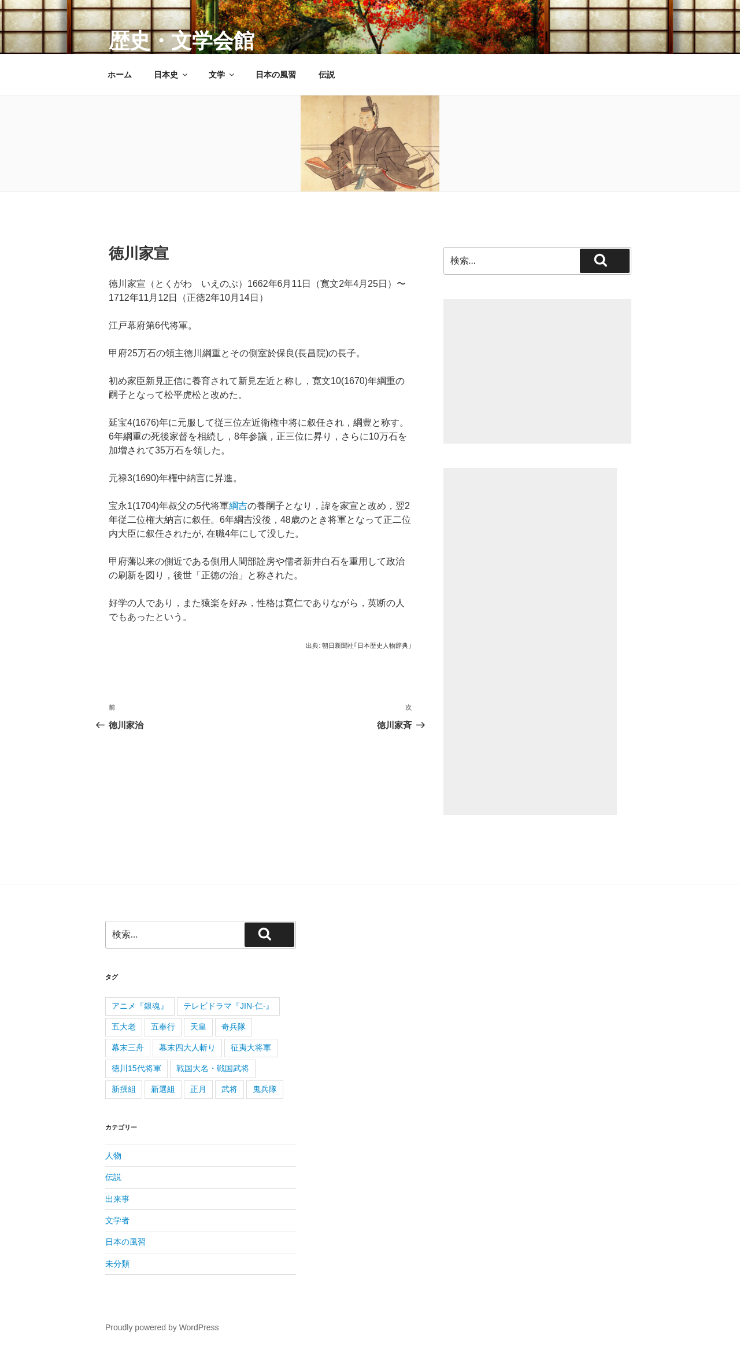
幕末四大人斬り (187, 1047)
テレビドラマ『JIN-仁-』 (228, 1005)
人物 (113, 1155)
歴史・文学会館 (181, 41)
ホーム (120, 74)
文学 (222, 74)
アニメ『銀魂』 (140, 1005)
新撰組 (124, 1089)
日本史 (171, 74)
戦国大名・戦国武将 (212, 1068)
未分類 (117, 1263)
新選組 (163, 1089)
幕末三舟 (128, 1047)
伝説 (327, 74)
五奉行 (163, 1026)
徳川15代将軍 (136, 1068)
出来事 (117, 1199)
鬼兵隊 (265, 1089)
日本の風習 (276, 74)
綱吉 (238, 506)
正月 (198, 1089)
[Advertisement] (537, 371)
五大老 (124, 1026)
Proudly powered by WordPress (162, 1327)
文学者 (117, 1220)
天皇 (198, 1026)
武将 (229, 1089)
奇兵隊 (233, 1026)
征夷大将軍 (251, 1047)
